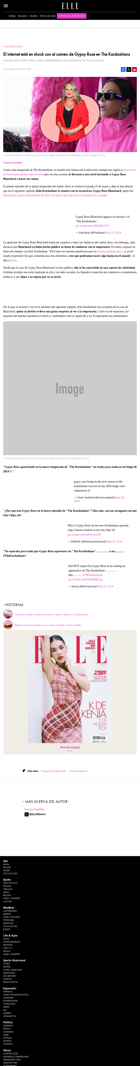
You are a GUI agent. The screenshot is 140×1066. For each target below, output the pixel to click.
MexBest (8, 907)
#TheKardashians (93, 575)
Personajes (8, 920)
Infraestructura (11, 1059)
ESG (5, 1010)
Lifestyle (7, 979)
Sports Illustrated (14, 960)
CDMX (6, 1034)
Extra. (13, 260)
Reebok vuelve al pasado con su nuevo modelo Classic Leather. (48, 625)
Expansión (9, 988)
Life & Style (10, 935)
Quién (7, 879)
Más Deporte (9, 976)
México (6, 1028)
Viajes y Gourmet (11, 898)
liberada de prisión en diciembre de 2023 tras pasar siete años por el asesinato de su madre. (55, 195)
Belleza (22, 15)
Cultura (7, 901)
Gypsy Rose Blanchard (54, 771)
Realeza (7, 886)
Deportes (8, 945)
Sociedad (8, 1044)
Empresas (8, 991)
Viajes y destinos (11, 917)
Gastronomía (10, 911)
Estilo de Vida (10, 926)
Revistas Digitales (72, 15)
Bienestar (8, 923)
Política (8, 1022)
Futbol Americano (12, 969)
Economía (8, 997)
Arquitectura (10, 1062)
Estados (7, 1038)
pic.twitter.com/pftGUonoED (84, 534)
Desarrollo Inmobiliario (16, 1056)
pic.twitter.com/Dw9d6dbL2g (85, 579)
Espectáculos (10, 883)
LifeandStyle (9, 1016)
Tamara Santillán (34, 809)
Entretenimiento (11, 941)
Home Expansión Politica (16, 994)
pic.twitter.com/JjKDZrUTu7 (92, 225)
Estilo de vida (48, 15)
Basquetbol (9, 973)
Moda (12, 15)
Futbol (6, 963)
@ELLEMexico (37, 814)
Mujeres (7, 1013)
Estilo (6, 938)
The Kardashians (79, 771)
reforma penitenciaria (109, 251)
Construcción (10, 1053)
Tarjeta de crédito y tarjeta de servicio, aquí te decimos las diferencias (51, 614)
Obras (6, 1006)
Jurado (6, 929)
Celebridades (14, 46)
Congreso (8, 1031)
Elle (5, 861)
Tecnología (9, 1003)
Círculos (7, 889)
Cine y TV (7, 948)
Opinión (7, 1041)
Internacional (10, 1000)
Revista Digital (70, 747)
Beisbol (7, 966)
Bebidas (7, 914)
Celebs (33, 15)
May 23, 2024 (113, 232)
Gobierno (8, 1025)
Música (6, 951)
